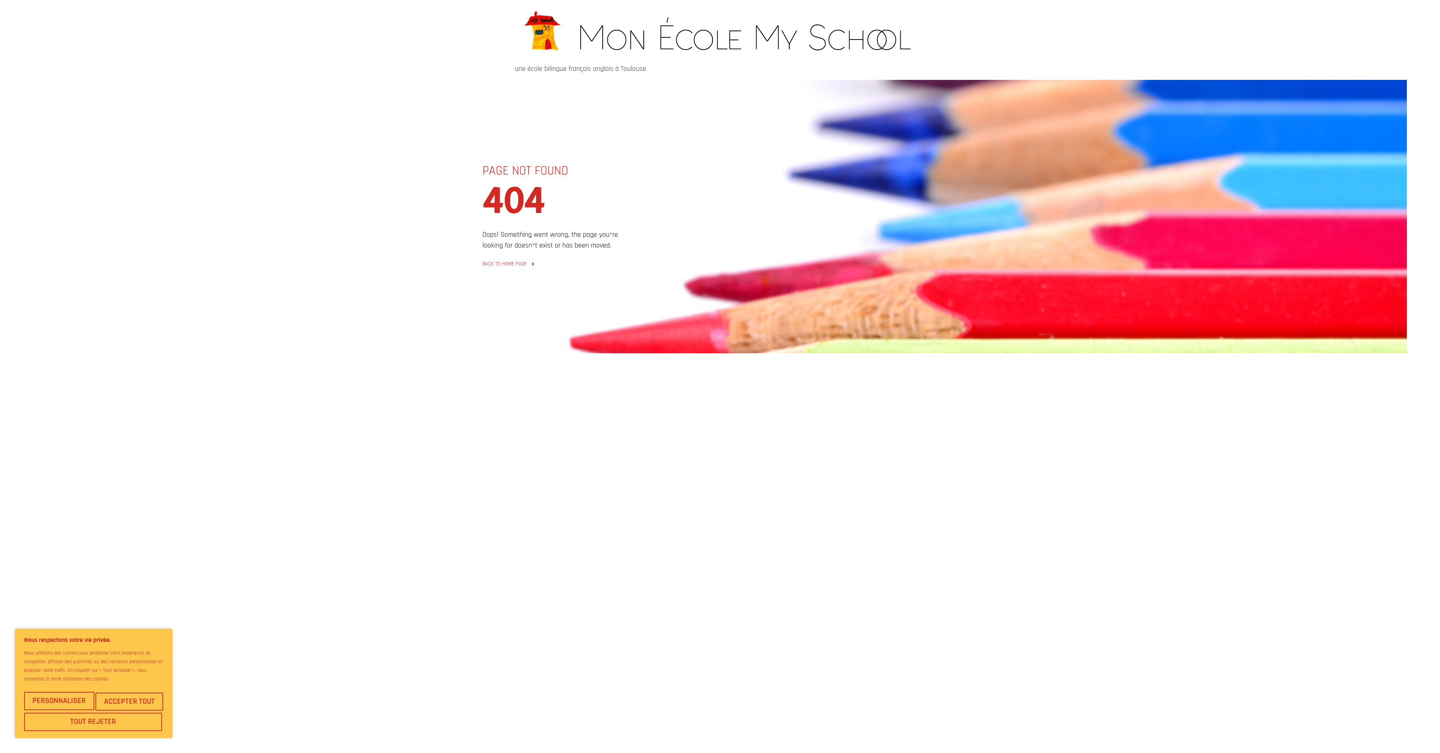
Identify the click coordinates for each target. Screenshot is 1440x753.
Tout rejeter (129, 703)
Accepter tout (93, 722)
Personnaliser (59, 703)
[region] (93, 686)
